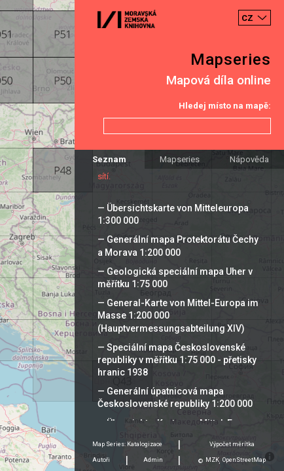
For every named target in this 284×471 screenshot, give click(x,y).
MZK (212, 460)
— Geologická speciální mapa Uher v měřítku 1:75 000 (175, 277)
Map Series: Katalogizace (127, 444)
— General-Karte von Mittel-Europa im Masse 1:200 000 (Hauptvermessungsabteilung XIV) (178, 315)
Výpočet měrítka (232, 444)
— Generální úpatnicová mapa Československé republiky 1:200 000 (175, 397)
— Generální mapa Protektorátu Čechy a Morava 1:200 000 (178, 245)
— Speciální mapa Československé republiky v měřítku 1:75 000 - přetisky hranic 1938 (177, 359)
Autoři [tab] (101, 460)
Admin (153, 460)
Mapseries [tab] (180, 159)
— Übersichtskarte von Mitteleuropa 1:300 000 (173, 214)
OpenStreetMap (244, 460)
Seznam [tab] (109, 159)
